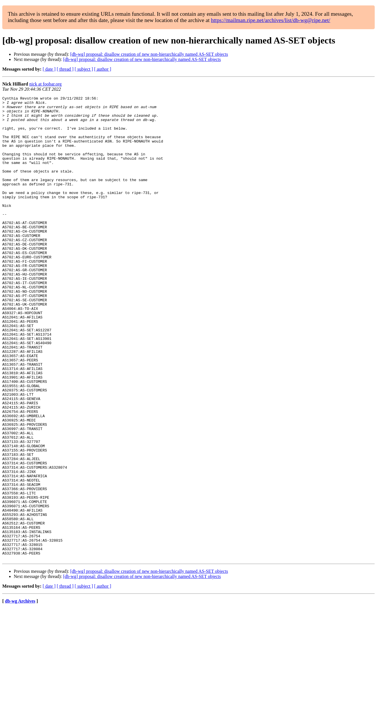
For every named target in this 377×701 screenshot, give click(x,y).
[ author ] (102, 69)
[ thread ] (65, 69)
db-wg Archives (20, 693)
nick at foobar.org (45, 84)
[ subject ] (84, 69)
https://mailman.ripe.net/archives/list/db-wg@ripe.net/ (270, 20)
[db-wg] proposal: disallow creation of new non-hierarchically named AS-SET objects (149, 54)
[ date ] (49, 69)
